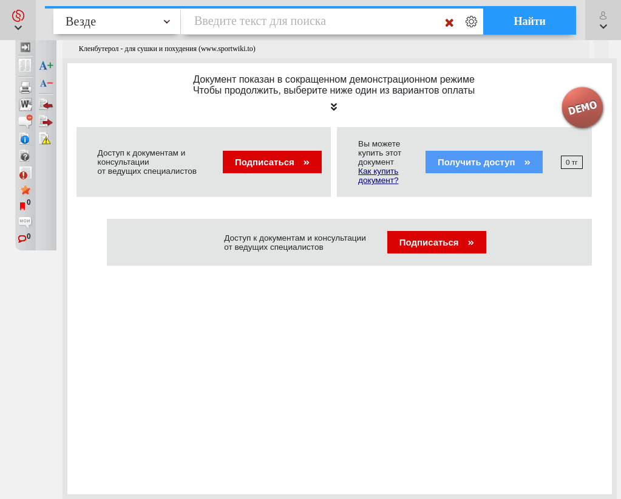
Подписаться (272, 162)
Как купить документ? (378, 176)
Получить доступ (484, 162)
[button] (18, 20)
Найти (530, 21)
